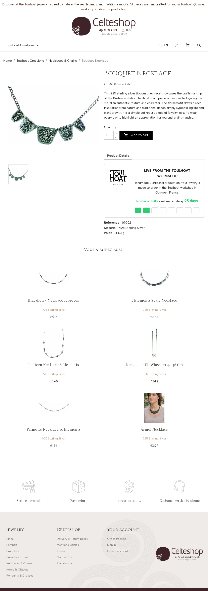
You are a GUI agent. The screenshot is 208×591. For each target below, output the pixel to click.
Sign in (111, 545)
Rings (10, 539)
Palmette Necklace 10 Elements (54, 429)
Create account (117, 551)
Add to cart (136, 135)
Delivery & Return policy (72, 539)
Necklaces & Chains (19, 563)
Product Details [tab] (118, 156)
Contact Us (64, 557)
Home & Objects (17, 569)
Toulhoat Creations (23, 45)
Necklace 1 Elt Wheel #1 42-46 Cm (154, 364)
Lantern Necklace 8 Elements (53, 364)
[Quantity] (109, 135)
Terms (61, 551)
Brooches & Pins (17, 557)
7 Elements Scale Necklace (154, 300)
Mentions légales (68, 545)
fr (158, 45)
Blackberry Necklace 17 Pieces (53, 300)
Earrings (11, 545)
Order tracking (116, 539)
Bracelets (12, 551)
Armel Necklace (154, 429)
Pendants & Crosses (19, 575)
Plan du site (64, 563)
